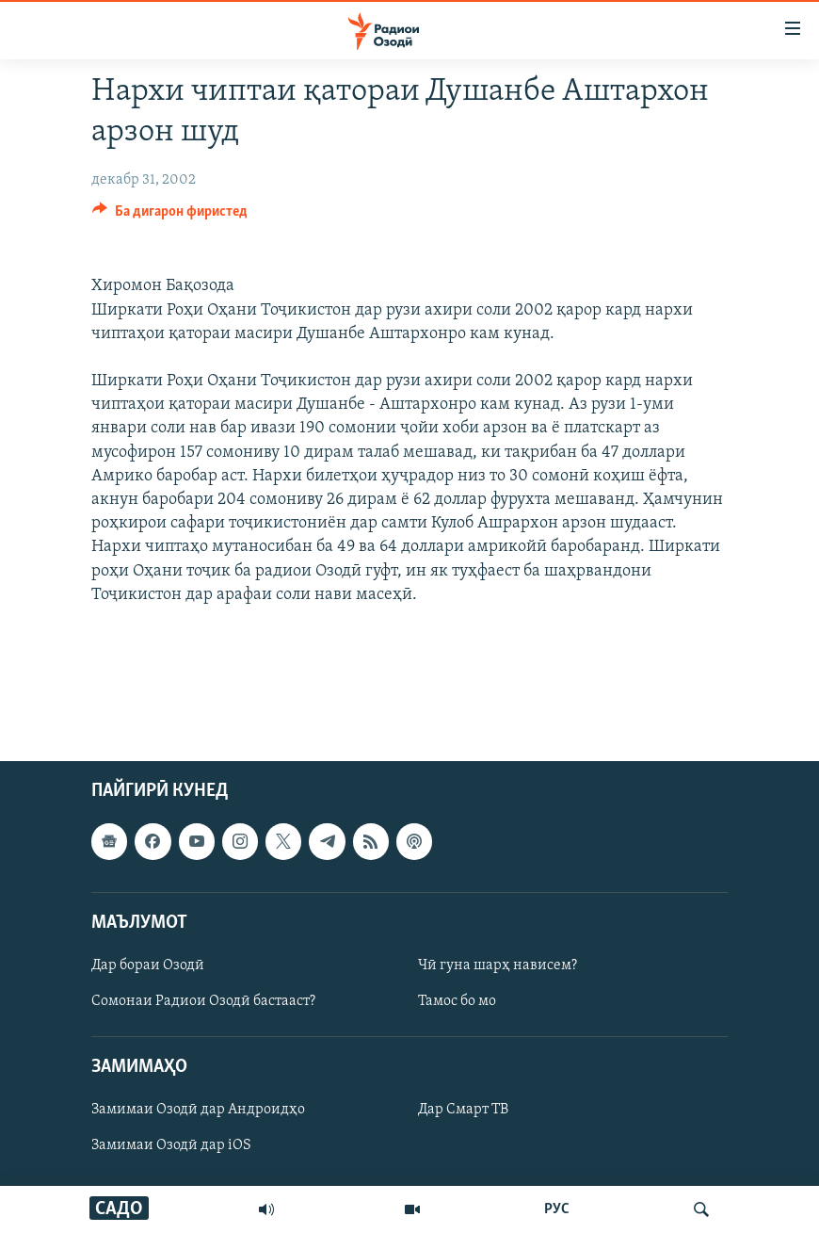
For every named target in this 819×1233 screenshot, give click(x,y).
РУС (557, 1209)
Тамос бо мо (457, 1001)
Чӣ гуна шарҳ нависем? (497, 964)
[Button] (170, 216)
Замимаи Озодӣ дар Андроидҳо (198, 1109)
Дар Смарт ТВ (463, 1109)
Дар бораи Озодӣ (147, 964)
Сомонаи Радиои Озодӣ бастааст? (203, 1001)
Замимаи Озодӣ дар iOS (171, 1145)
